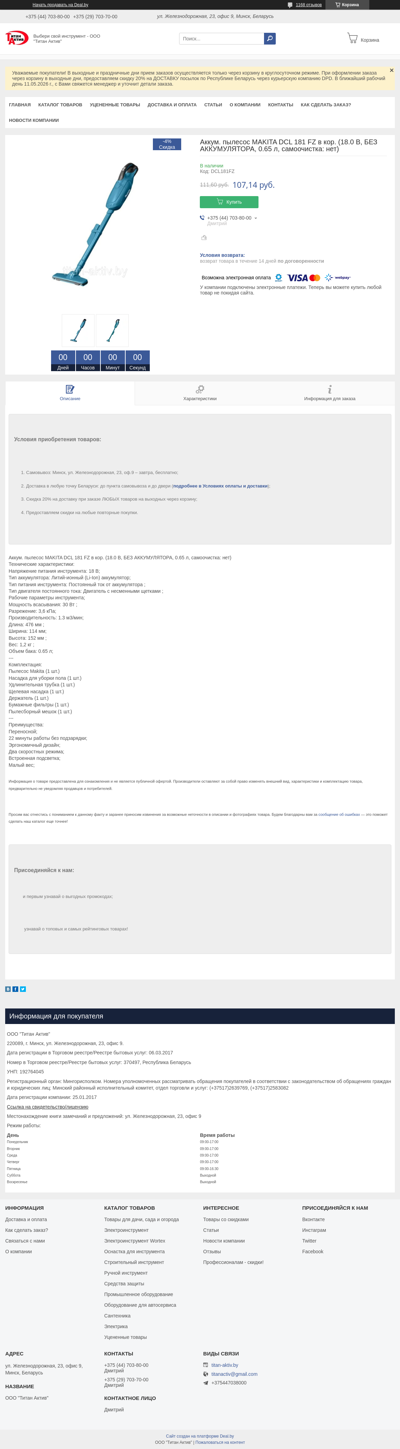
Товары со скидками (226, 1219)
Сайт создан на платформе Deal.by (200, 1436)
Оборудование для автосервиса (140, 1305)
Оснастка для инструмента (134, 1251)
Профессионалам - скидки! (233, 1262)
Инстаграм (314, 1230)
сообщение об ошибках (339, 814)
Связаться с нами (25, 1241)
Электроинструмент (126, 1230)
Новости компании (34, 120)
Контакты (280, 104)
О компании (245, 104)
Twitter (309, 1241)
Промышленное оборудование (138, 1294)
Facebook (312, 1251)
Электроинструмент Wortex (134, 1241)
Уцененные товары (115, 104)
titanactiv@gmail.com (234, 1374)
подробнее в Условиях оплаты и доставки (220, 486)
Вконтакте (313, 1219)
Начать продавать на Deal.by (60, 4)
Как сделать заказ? (326, 104)
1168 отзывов (309, 4)
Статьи (213, 104)
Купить (234, 202)
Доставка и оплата (172, 104)
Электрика (116, 1326)
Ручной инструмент (126, 1273)
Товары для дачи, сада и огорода (141, 1219)
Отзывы (212, 1251)
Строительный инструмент (134, 1262)
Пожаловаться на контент (220, 1442)
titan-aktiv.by (225, 1365)
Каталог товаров (60, 104)
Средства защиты (124, 1283)
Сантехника (117, 1315)
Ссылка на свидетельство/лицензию (47, 1107)
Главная (20, 104)
